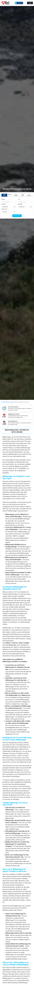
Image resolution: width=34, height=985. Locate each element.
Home (2, 402)
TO (19, 199)
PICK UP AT (4, 209)
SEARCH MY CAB (17, 215)
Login (29, 3)
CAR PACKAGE (29, 195)
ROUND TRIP (4, 195)
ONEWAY (9, 194)
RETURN (20, 204)
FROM (3, 199)
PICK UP (4, 204)
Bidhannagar (10, 402)
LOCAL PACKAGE (16, 195)
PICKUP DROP (22, 195)
